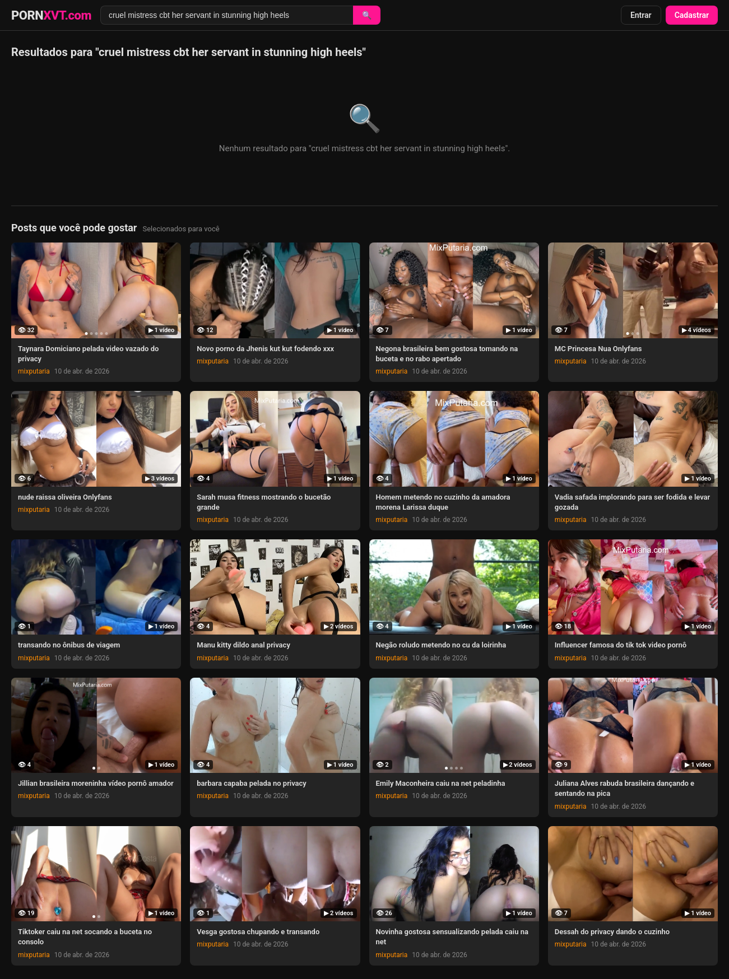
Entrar (641, 15)
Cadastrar (692, 15)
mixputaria (34, 371)
